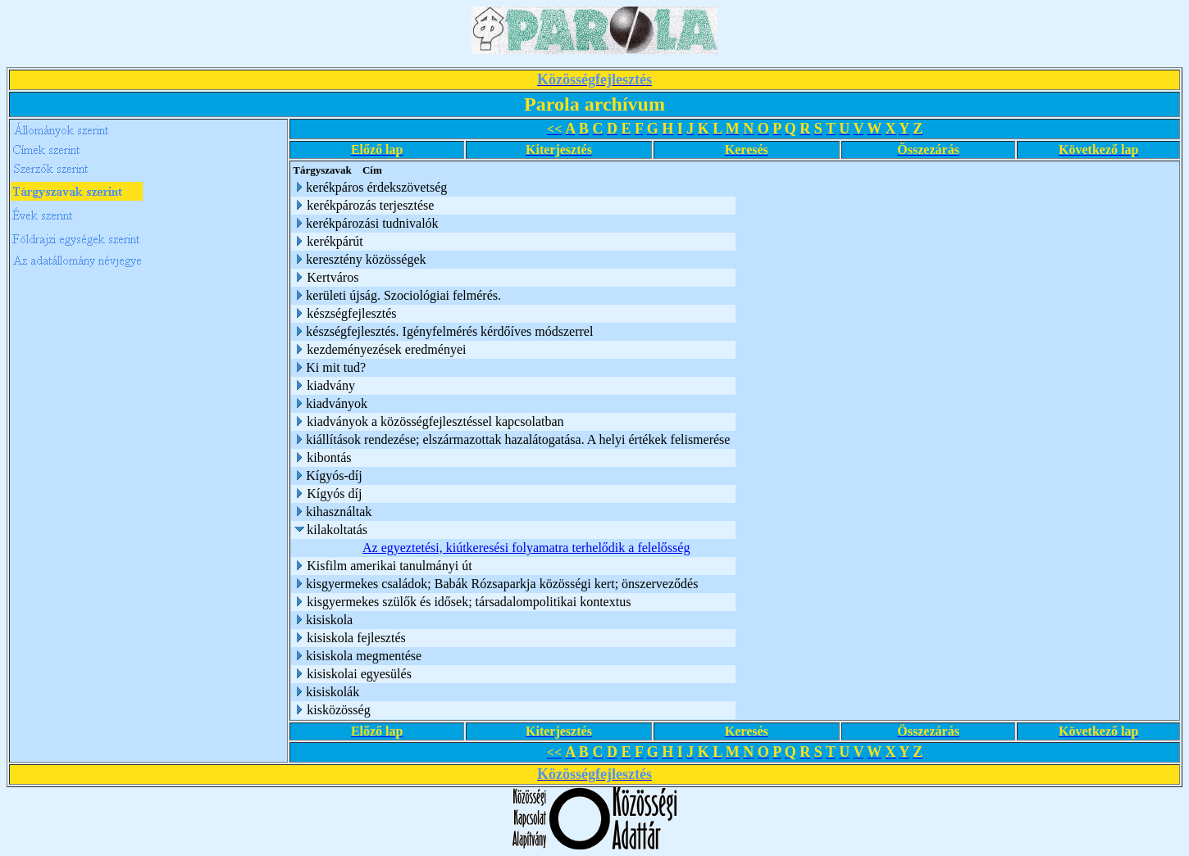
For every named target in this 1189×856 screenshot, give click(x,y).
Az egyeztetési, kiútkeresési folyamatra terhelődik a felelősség (526, 548)
